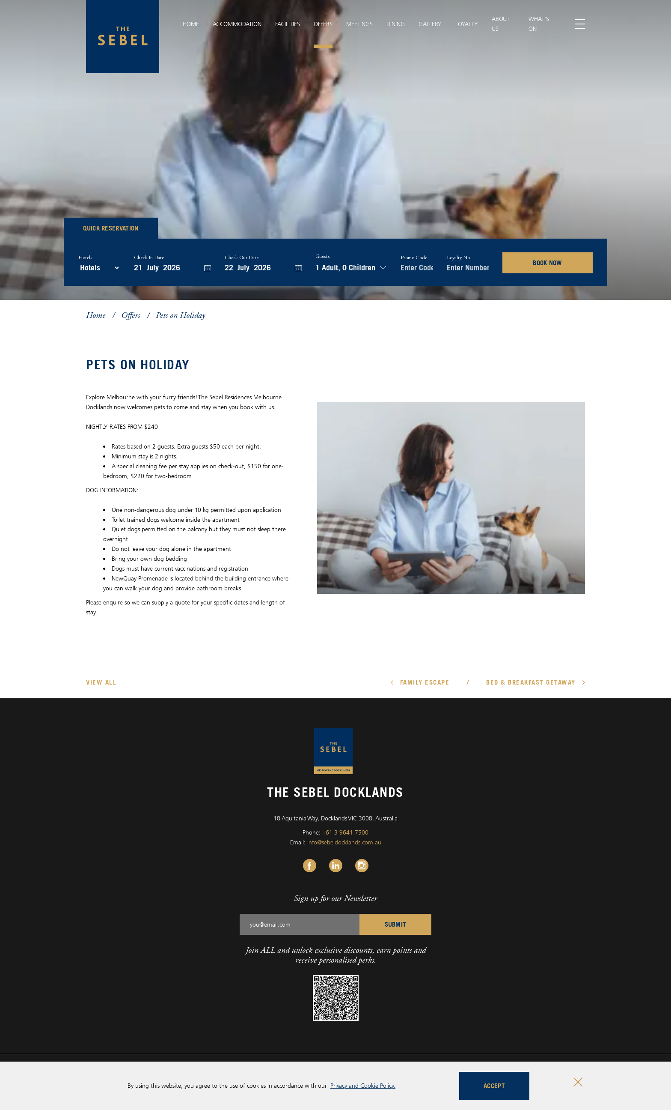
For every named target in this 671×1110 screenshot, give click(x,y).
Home (191, 23)
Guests (322, 256)
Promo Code (414, 257)
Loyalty (466, 23)
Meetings (359, 23)
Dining (395, 23)
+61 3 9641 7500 (345, 832)
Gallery (430, 23)
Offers (323, 23)
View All (101, 682)
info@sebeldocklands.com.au (344, 842)
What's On (538, 23)
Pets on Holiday (180, 315)
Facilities (287, 23)
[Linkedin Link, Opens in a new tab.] (335, 865)
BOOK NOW (547, 262)
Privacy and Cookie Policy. (362, 1085)
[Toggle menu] (580, 24)
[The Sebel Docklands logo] (122, 36)
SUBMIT (396, 924)
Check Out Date (241, 257)
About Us (501, 23)
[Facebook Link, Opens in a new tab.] (309, 865)
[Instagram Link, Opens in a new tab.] (361, 865)
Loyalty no (458, 257)
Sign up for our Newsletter (335, 898)
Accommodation (237, 23)
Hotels (85, 257)
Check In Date (149, 257)
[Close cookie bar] (578, 1082)
